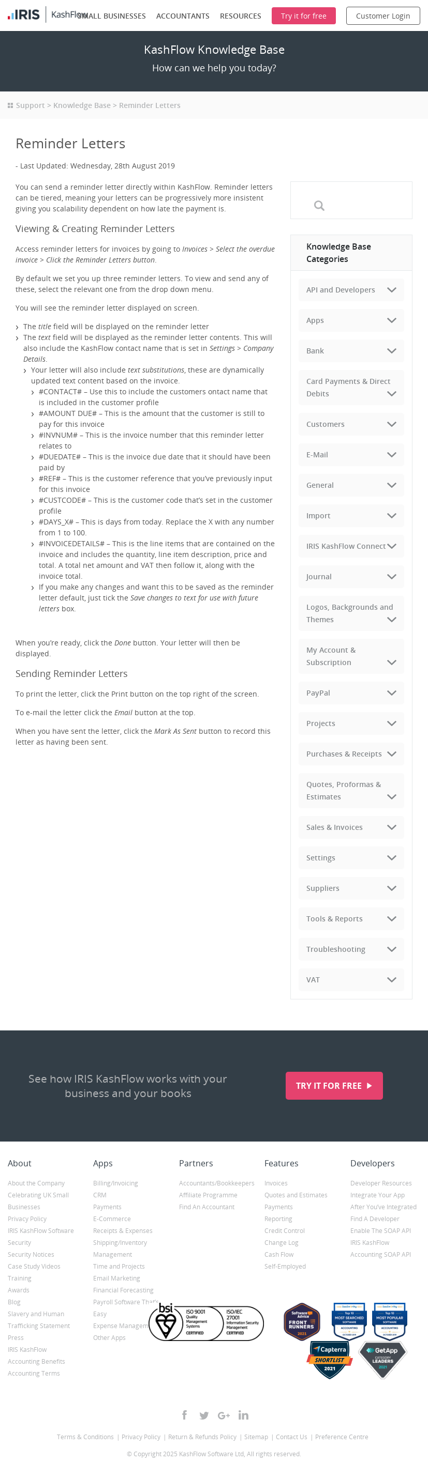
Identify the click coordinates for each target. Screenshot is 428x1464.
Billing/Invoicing (115, 1183)
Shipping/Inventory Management (120, 1248)
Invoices (276, 1183)
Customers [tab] (325, 424)
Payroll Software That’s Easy (126, 1308)
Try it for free (330, 1085)
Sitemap (256, 1436)
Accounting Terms (34, 1373)
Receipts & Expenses (123, 1230)
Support (30, 105)
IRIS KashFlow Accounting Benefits (36, 1355)
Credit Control (284, 1230)
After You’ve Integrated (383, 1207)
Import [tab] (318, 515)
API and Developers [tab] (340, 290)
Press (16, 1337)
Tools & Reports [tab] (334, 918)
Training (20, 1278)
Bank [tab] (315, 351)
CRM (100, 1195)
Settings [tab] (320, 857)
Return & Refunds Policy (202, 1436)
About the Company (36, 1183)
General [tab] (320, 485)
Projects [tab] (320, 723)
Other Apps (109, 1337)
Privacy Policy (27, 1218)
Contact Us (291, 1436)
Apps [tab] (315, 320)
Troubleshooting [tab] (335, 949)
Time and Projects (119, 1266)
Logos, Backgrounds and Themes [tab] (349, 613)
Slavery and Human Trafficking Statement (39, 1319)
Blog (14, 1302)
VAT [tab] (313, 979)
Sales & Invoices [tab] (334, 827)
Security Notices (31, 1254)
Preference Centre (341, 1436)
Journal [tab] (319, 576)
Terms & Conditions (85, 1436)
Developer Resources (381, 1183)
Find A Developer (375, 1218)
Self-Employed (285, 1266)
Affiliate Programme (208, 1195)
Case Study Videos (34, 1266)
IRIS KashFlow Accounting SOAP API (380, 1248)
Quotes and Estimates (296, 1195)
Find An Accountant (206, 1207)
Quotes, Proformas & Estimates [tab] (343, 790)
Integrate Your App (377, 1195)
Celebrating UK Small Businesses (38, 1201)
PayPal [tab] (318, 693)
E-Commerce (112, 1218)
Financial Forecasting (123, 1290)
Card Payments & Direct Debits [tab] (348, 387)
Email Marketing (116, 1278)
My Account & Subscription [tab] (331, 656)
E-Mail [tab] (317, 454)
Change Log (281, 1242)
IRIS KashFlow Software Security (41, 1236)
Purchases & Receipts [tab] (344, 754)
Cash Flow (278, 1254)
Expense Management (125, 1325)
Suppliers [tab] (323, 888)
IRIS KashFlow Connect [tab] (346, 546)
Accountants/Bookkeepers (214, 1183)
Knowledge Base (82, 105)
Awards (18, 1290)
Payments (107, 1207)
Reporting (278, 1218)
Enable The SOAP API (380, 1230)
